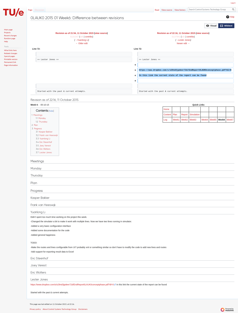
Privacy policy (35, 309)
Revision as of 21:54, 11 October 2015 (75, 33)
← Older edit (82, 43)
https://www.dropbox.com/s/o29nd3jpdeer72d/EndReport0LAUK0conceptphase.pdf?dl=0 (72, 284)
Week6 (221, 119)
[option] (211, 25)
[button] (211, 25)
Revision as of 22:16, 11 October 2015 (176, 33)
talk (81, 36)
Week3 (193, 119)
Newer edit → (183, 43)
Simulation (195, 114)
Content (167, 114)
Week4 (204, 119)
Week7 (230, 119)
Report (184, 114)
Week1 (176, 119)
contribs (88, 36)
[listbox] (219, 25)
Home (166, 109)
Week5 (213, 119)
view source (101, 33)
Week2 (184, 119)
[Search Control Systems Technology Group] (212, 9)
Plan (175, 114)
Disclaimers (82, 309)
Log (165, 119)
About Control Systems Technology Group (59, 309)
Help (229, 16)
